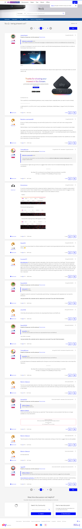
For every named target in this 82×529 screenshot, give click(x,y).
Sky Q (41, 8)
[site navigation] (5, 2)
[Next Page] (50, 28)
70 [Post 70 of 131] (22, 375)
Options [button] (73, 23)
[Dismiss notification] (76, 6)
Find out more (42, 37)
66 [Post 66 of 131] (22, 276)
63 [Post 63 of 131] (22, 178)
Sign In (75, 2)
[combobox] (43, 13)
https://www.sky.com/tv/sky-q (27, 478)
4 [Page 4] (38, 28)
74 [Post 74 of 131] (22, 460)
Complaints (54, 521)
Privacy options (19, 521)
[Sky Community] (13, 2)
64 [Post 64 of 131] (22, 236)
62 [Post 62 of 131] (22, 142)
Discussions (24, 2)
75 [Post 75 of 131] (22, 484)
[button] (75, 35)
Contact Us (59, 521)
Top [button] (79, 521)
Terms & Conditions (26, 521)
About (42, 2)
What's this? (13, 41)
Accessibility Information (45, 521)
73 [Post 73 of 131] (22, 444)
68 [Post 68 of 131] (22, 318)
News (32, 2)
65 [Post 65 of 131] (22, 252)
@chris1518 (24, 331)
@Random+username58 (27, 41)
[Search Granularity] (21, 13)
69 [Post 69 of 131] (22, 343)
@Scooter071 (25, 289)
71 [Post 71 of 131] (22, 392)
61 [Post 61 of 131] (22, 112)
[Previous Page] (31, 28)
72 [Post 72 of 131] (22, 429)
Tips (37, 2)
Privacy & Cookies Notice (35, 521)
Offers (48, 2)
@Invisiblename (24, 262)
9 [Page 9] (47, 28)
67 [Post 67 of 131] (22, 303)
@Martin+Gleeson (26, 405)
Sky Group (64, 521)
